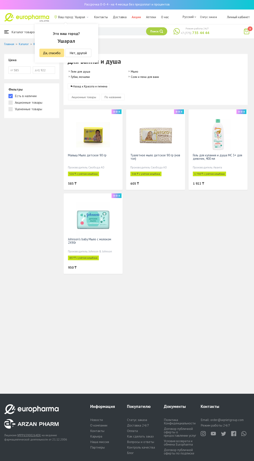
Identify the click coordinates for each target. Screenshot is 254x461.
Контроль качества (141, 447)
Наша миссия (99, 442)
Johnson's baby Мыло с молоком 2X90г (89, 241)
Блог (130, 453)
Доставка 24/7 (138, 425)
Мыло (134, 71)
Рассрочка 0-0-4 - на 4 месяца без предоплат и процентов (127, 4)
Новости (96, 420)
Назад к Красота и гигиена (90, 86)
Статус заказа (208, 17)
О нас (165, 17)
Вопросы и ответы (140, 442)
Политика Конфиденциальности (180, 421)
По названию (113, 97)
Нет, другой (78, 53)
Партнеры (97, 447)
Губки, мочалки (80, 77)
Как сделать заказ (140, 436)
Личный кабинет (238, 17)
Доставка (120, 17)
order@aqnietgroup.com (227, 420)
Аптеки (151, 17)
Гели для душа (80, 71)
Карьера (96, 436)
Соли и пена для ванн (145, 77)
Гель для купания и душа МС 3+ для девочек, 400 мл (217, 157)
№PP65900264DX (29, 435)
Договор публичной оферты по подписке (179, 451)
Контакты (101, 17)
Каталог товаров (20, 32)
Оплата (132, 431)
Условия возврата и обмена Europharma (178, 442)
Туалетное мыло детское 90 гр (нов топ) (155, 157)
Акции (136, 17)
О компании (98, 425)
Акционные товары (84, 97)
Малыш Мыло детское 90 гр (87, 155)
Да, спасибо (52, 53)
